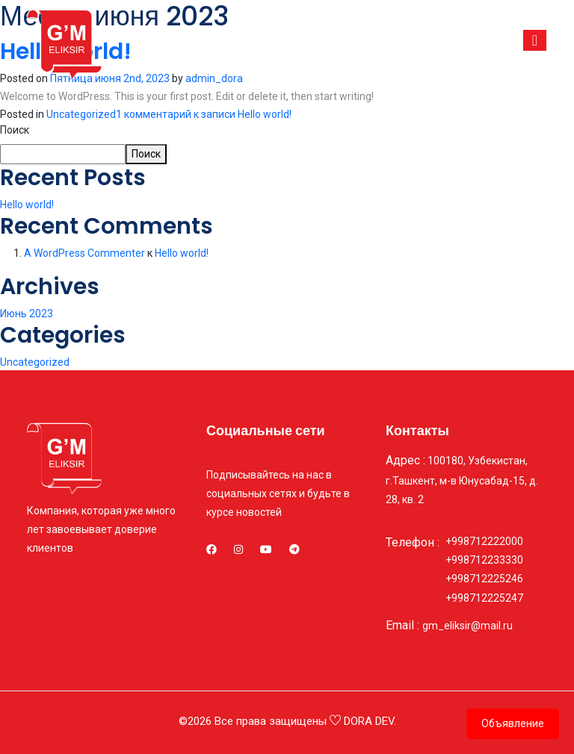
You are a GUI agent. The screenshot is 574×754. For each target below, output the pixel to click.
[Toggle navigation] (534, 40)
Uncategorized (81, 114)
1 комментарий (203, 114)
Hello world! (27, 205)
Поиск (14, 130)
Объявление (512, 723)
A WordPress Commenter (84, 253)
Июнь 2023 (26, 314)
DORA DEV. (370, 721)
